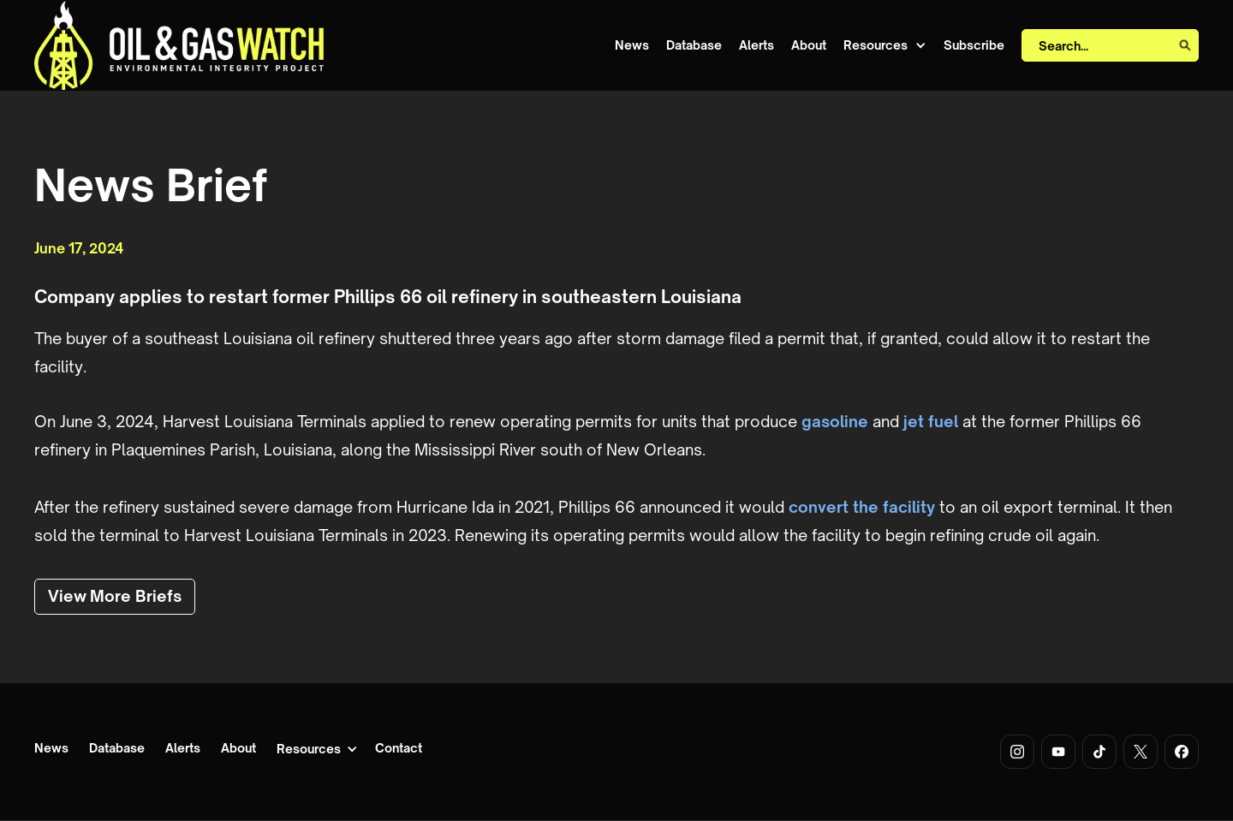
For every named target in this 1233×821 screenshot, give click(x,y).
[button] (884, 46)
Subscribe (974, 45)
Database (694, 45)
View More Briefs (115, 595)
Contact (398, 748)
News (632, 45)
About (808, 45)
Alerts (756, 45)
